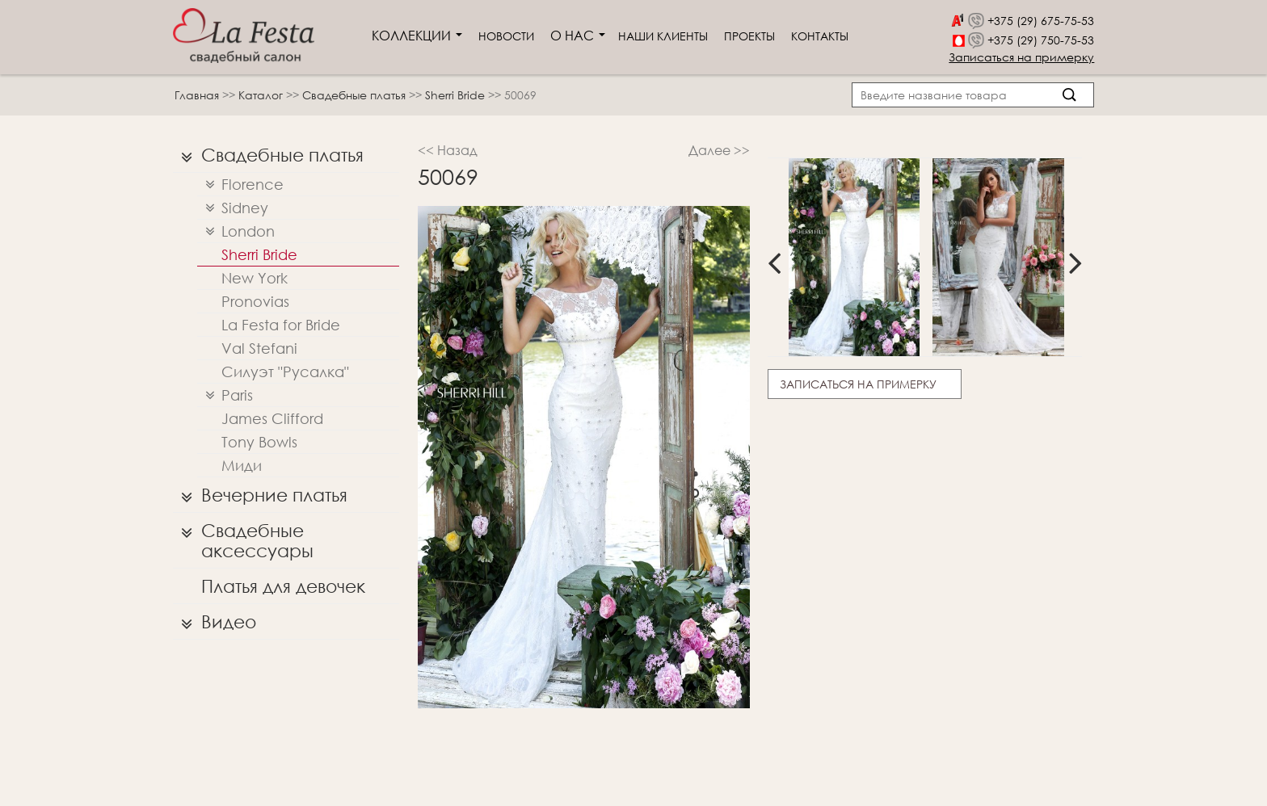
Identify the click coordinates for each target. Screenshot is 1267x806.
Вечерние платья (260, 495)
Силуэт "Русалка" (285, 371)
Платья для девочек (283, 586)
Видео (214, 622)
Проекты (749, 36)
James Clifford (272, 418)
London (236, 231)
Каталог (262, 95)
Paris (225, 395)
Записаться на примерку (1021, 57)
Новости (506, 36)
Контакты (819, 36)
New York (254, 278)
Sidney (232, 208)
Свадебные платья (355, 95)
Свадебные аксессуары (243, 536)
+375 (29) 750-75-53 (1040, 40)
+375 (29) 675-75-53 (1040, 20)
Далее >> (719, 149)
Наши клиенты (663, 36)
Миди (241, 465)
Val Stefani (259, 348)
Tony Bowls (259, 442)
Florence (240, 184)
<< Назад (448, 149)
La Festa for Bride (280, 325)
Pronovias (255, 301)
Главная (197, 95)
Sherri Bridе (456, 95)
